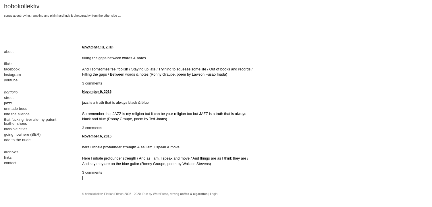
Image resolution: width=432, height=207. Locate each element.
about (9, 51)
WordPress (160, 193)
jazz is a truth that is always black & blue (115, 103)
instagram (12, 74)
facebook (12, 69)
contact (10, 163)
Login (213, 193)
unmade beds (15, 108)
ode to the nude (17, 140)
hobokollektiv (21, 6)
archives (11, 152)
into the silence (17, 114)
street (9, 97)
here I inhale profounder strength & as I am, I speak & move (131, 147)
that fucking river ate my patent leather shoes (30, 121)
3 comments (92, 83)
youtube (11, 80)
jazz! (8, 103)
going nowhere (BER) (22, 134)
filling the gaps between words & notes (114, 58)
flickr (8, 64)
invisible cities (15, 129)
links (8, 157)
